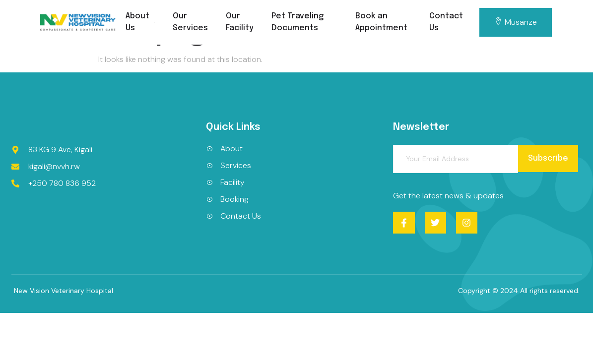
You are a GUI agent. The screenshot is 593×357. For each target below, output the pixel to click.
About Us (140, 22)
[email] (455, 159)
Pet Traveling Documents (297, 22)
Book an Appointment (381, 22)
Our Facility (240, 22)
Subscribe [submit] (548, 158)
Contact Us (446, 22)
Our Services (190, 22)
